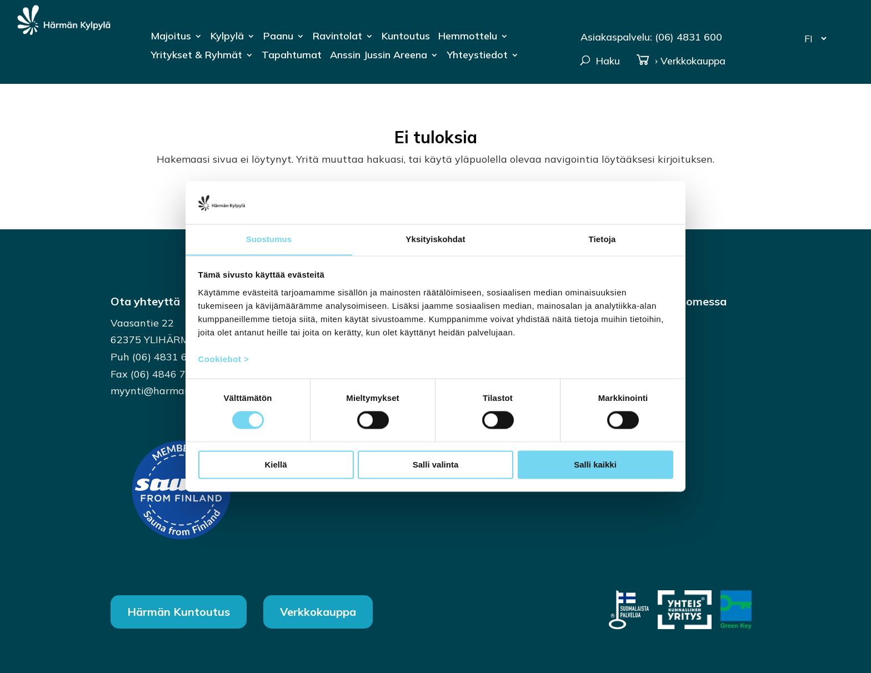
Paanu (278, 37)
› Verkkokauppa (681, 61)
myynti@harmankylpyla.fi (171, 390)
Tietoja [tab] (602, 239)
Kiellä (275, 465)
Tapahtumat (292, 56)
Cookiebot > (223, 359)
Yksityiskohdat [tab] (435, 239)
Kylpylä (227, 37)
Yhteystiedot (477, 56)
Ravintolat (337, 37)
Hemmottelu (467, 37)
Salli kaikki (595, 465)
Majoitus (171, 37)
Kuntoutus (406, 37)
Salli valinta (436, 465)
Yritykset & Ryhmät (196, 56)
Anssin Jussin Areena (378, 56)
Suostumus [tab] (269, 239)
